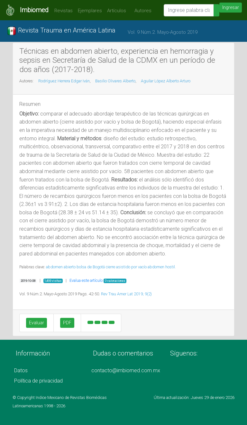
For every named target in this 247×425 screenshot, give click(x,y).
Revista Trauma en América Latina (61, 31)
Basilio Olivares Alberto (115, 81)
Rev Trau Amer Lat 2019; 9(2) (126, 293)
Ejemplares (90, 11)
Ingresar (230, 7)
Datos (21, 370)
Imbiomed (34, 10)
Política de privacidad (38, 381)
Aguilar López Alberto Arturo (165, 81)
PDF (67, 322)
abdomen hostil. (162, 266)
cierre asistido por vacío (126, 266)
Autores (141, 11)
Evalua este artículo (86, 280)
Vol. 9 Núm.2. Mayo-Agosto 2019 (162, 32)
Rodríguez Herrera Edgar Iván (64, 81)
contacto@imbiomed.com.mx (125, 370)
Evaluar (36, 322)
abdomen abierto (61, 266)
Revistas (62, 11)
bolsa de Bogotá (91, 266)
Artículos (116, 11)
